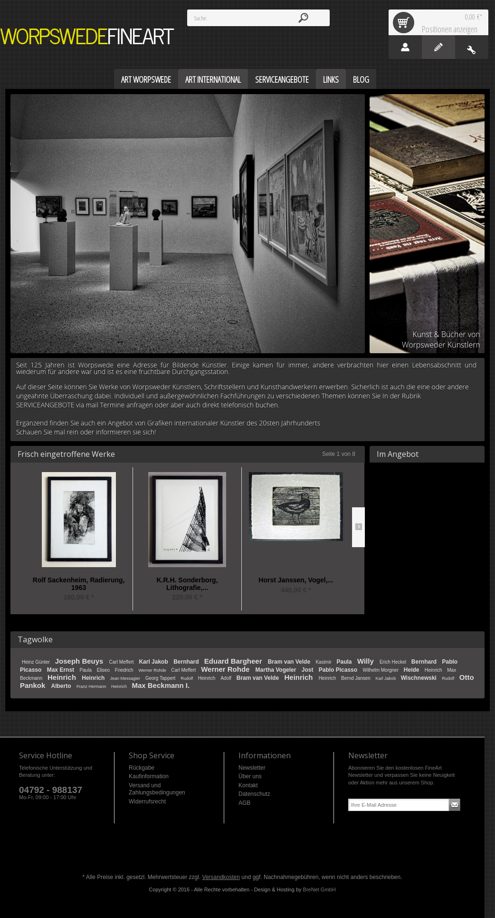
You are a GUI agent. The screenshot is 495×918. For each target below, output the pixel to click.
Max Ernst (61, 670)
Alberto (62, 686)
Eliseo (104, 670)
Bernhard (186, 661)
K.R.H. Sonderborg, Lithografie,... (187, 584)
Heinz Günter (36, 662)
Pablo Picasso (339, 670)
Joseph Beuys (80, 661)
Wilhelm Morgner (381, 670)
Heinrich (434, 670)
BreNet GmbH (319, 889)
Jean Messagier (126, 678)
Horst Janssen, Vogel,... (295, 580)
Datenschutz (254, 794)
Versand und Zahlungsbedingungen (157, 789)
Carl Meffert (122, 662)
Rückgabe (141, 767)
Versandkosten (221, 877)
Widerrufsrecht (147, 801)
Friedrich (125, 670)
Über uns (250, 776)
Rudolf (187, 678)
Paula (345, 661)
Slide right (358, 527)
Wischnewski (419, 678)
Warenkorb (405, 22)
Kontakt (248, 785)
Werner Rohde (152, 670)
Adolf (226, 678)
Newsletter (252, 767)
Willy (366, 661)
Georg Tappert (161, 678)
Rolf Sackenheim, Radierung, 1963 (79, 584)
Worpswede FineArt (87, 36)
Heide (412, 670)
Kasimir (324, 662)
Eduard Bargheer (234, 661)
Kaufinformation (149, 776)
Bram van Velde (290, 661)
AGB (244, 803)
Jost (308, 670)
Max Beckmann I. (161, 685)
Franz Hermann (91, 686)
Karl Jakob (154, 661)
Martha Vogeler (277, 670)
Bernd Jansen (356, 678)
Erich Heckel (394, 662)
